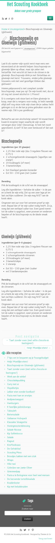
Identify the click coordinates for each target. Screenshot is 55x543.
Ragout (10, 441)
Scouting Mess (14, 452)
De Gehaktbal (14, 448)
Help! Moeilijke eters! (39, 347)
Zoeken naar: (27, 508)
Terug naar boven (45, 538)
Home (4, 29)
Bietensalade (13, 414)
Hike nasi (11, 463)
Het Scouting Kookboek (27, 4)
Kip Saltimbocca (14, 433)
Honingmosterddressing (18, 425)
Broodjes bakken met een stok (21, 456)
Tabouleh (11, 410)
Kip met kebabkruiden (17, 486)
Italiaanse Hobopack (17, 418)
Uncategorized (17, 29)
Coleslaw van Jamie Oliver (19, 467)
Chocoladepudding (16, 380)
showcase (27, 506)
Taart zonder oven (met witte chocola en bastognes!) (27, 342)
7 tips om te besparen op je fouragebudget (28, 357)
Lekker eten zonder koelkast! (21, 391)
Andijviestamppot (15, 399)
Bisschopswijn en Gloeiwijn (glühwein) (25, 365)
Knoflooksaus (14, 444)
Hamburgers (13, 403)
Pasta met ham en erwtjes (19, 395)
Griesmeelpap (13, 471)
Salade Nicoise (14, 429)
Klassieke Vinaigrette (17, 422)
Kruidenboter (13, 482)
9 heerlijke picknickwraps (19, 406)
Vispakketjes (13, 387)
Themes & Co (45, 534)
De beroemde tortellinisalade (21, 479)
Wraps (10, 460)
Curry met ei (13, 384)
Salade (10, 437)
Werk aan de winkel (16, 376)
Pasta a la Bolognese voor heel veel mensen (28, 475)
